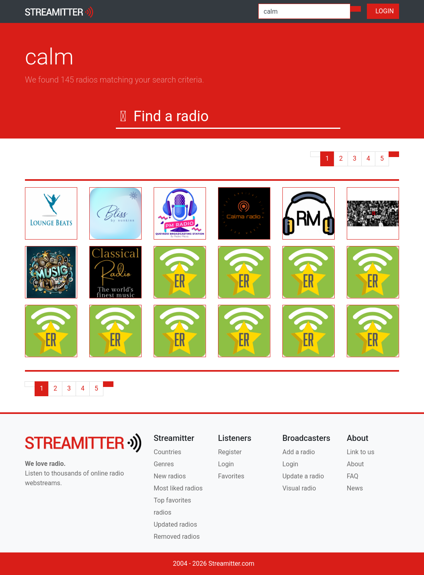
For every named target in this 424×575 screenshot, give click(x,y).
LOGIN (383, 11)
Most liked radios (178, 488)
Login (226, 464)
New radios (170, 476)
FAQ (352, 476)
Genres (164, 464)
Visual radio (299, 488)
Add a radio (298, 452)
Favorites (231, 476)
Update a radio (303, 476)
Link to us (361, 452)
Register (230, 452)
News (355, 488)
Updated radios (175, 524)
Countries (167, 452)
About (355, 464)
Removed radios (177, 536)
